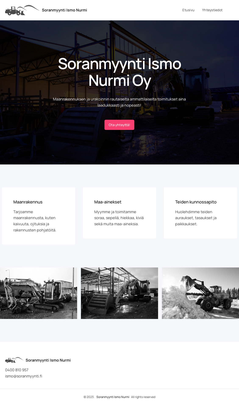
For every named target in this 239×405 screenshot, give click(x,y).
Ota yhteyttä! (119, 124)
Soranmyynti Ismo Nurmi (64, 10)
